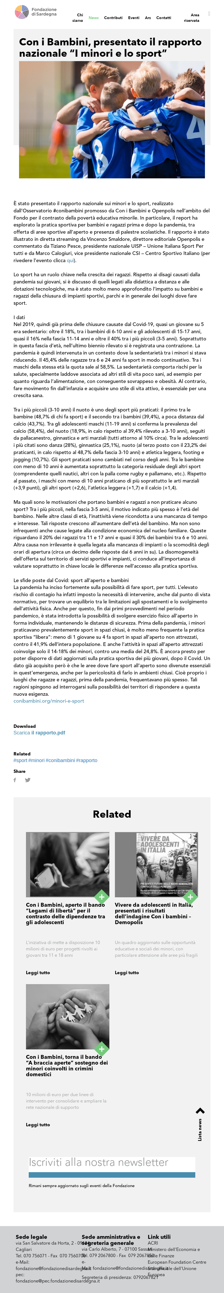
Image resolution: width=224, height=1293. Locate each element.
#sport (20, 760)
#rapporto (86, 760)
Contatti (163, 17)
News (94, 17)
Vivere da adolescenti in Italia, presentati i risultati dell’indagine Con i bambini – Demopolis (154, 914)
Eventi (133, 17)
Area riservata (191, 17)
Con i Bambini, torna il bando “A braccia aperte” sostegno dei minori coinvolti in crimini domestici (67, 1066)
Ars (148, 17)
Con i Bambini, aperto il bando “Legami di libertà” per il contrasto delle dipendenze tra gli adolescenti (65, 914)
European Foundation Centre (177, 1262)
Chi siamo (77, 17)
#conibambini (60, 760)
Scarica (39, 733)
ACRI (153, 1243)
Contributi (113, 17)
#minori (36, 760)
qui (70, 260)
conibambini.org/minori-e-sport (49, 701)
